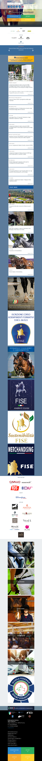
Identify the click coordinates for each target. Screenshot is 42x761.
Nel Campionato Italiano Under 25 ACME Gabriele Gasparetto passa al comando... (21, 92)
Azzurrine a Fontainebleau (15, 250)
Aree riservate (12, 743)
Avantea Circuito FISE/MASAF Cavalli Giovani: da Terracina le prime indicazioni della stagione (20, 137)
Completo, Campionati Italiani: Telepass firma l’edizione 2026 (20, 180)
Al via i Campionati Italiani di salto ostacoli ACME (21, 145)
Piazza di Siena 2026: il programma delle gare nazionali (20, 100)
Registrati (32, 3)
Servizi (14, 19)
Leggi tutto (21, 49)
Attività (28, 19)
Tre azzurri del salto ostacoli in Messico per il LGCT (20, 206)
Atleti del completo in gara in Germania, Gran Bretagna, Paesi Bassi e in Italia (20, 229)
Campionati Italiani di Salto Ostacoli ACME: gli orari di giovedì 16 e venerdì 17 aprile (20, 153)
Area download (12, 745)
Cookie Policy (11, 742)
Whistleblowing (12, 732)
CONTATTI (11, 728)
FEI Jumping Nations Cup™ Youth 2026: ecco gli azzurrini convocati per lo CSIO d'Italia (20, 171)
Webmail (10, 735)
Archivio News (12, 737)
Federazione (14, 16)
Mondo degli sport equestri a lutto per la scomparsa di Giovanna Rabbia (19, 162)
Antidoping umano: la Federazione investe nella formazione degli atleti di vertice (20, 109)
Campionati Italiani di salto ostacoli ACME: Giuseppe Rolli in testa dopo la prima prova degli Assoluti (20, 127)
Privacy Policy (11, 740)
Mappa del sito (12, 733)
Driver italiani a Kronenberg (15, 271)
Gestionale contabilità (14, 738)
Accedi (25, 3)
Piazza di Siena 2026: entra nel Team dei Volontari (21, 48)
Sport (28, 16)
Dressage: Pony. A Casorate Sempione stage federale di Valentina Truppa (20, 118)
